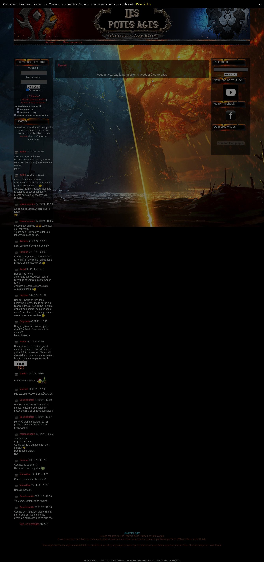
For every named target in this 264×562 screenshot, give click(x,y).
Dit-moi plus (143, 4)
